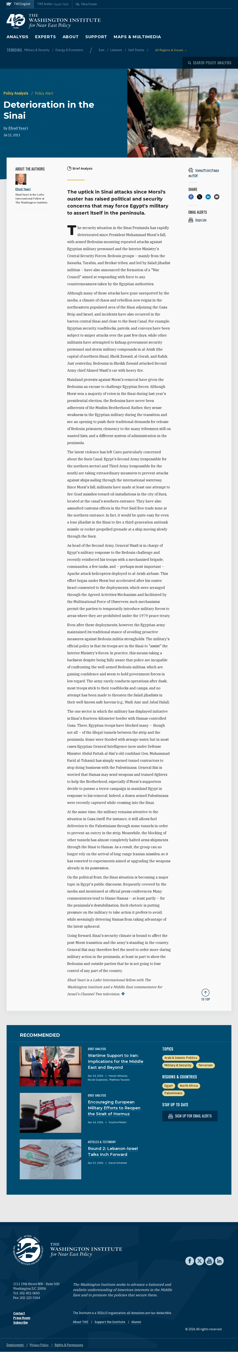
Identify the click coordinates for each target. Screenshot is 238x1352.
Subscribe (20, 1323)
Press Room (21, 1318)
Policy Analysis (16, 93)
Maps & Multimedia (137, 36)
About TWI (81, 1322)
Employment (15, 1345)
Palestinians (173, 1093)
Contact (19, 1313)
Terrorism (205, 1065)
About (71, 36)
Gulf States (136, 50)
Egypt (168, 1086)
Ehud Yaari (18, 128)
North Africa (189, 1086)
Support (96, 36)
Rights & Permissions (69, 1345)
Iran (102, 50)
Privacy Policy (39, 1345)
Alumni (136, 1322)
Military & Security (37, 50)
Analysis (18, 36)
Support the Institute (110, 1322)
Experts (45, 36)
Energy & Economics (69, 50)
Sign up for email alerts (190, 1116)
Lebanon (116, 50)
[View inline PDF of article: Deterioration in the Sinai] (205, 172)
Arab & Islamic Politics (180, 1058)
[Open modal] (209, 62)
